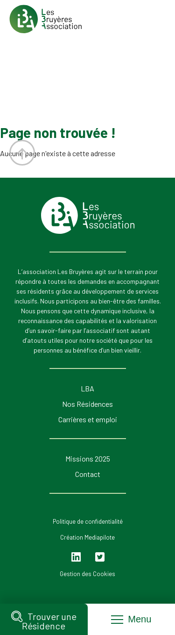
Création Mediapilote (87, 537)
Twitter (100, 557)
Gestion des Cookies (87, 573)
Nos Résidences (87, 403)
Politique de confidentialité (88, 521)
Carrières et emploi (87, 419)
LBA (87, 388)
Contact (87, 473)
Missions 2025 (87, 458)
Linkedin (77, 557)
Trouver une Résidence (44, 620)
